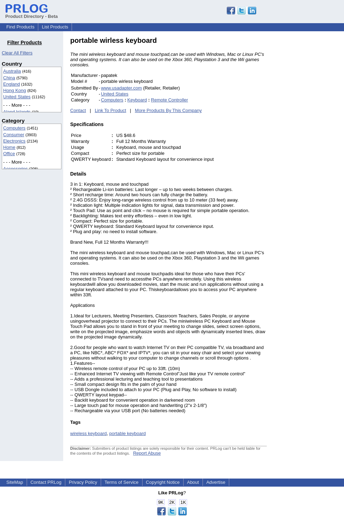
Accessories (15, 168)
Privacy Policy (83, 482)
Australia (12, 71)
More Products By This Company (168, 110)
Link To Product (110, 110)
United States (17, 96)
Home (9, 147)
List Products (55, 26)
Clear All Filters (17, 52)
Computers (14, 128)
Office (9, 153)
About (193, 482)
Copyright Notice (163, 482)
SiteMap (14, 482)
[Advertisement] (314, 142)
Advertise (215, 482)
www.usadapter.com (121, 88)
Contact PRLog (46, 482)
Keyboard (137, 100)
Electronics (14, 141)
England (11, 84)
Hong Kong (14, 90)
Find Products (20, 26)
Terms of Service (122, 482)
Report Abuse (147, 453)
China (9, 77)
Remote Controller (169, 100)
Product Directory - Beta (31, 13)
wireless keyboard (88, 433)
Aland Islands (17, 111)
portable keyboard (127, 433)
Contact (78, 110)
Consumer (13, 134)
